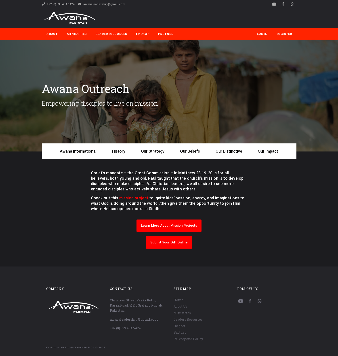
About (52, 34)
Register (284, 34)
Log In (262, 34)
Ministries (76, 34)
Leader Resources (111, 34)
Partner (165, 34)
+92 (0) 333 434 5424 (125, 328)
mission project (134, 198)
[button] (169, 226)
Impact (142, 34)
